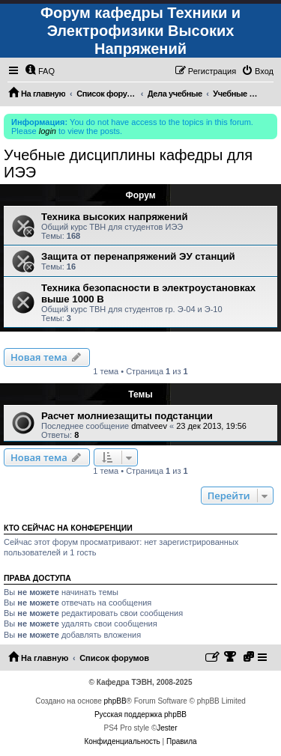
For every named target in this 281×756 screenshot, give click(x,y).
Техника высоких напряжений (114, 216)
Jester (167, 728)
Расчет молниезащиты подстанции (127, 415)
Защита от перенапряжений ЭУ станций (138, 256)
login (47, 130)
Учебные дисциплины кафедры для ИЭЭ (128, 163)
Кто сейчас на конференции (68, 527)
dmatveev (149, 425)
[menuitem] (40, 71)
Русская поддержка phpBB (140, 714)
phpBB (115, 701)
